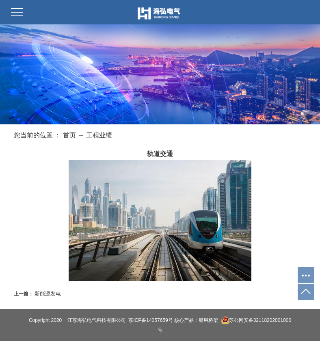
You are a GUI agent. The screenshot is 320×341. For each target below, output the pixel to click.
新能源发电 (48, 294)
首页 (69, 135)
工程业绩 (99, 135)
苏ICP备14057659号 (150, 320)
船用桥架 (208, 320)
